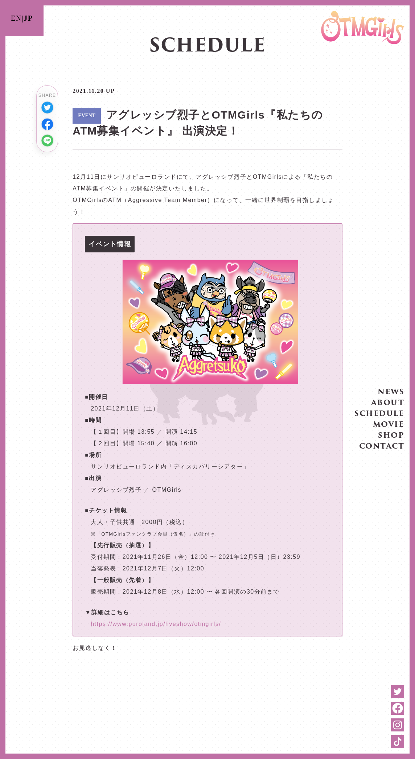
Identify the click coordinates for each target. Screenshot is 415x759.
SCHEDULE (379, 412)
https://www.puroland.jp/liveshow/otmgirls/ (156, 624)
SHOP (391, 434)
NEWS (391, 390)
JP (28, 18)
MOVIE (388, 423)
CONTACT (381, 444)
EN (16, 18)
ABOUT (387, 401)
